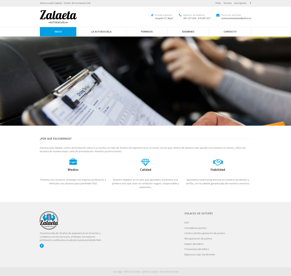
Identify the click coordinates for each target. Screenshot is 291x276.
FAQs (218, 3)
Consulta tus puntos (195, 228)
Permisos (147, 31)
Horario (228, 3)
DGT (186, 222)
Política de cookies (132, 271)
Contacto (230, 31)
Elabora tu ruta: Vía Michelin (199, 254)
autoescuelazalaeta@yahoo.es (236, 18)
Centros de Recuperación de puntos (204, 233)
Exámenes (188, 31)
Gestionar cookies (150, 271)
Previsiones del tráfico (196, 249)
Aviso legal (117, 271)
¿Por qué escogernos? (56, 138)
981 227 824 (189, 18)
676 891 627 (204, 18)
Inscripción (240, 3)
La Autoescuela (101, 31)
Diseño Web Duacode (169, 271)
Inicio (58, 31)
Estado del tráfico (194, 244)
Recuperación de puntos (198, 238)
